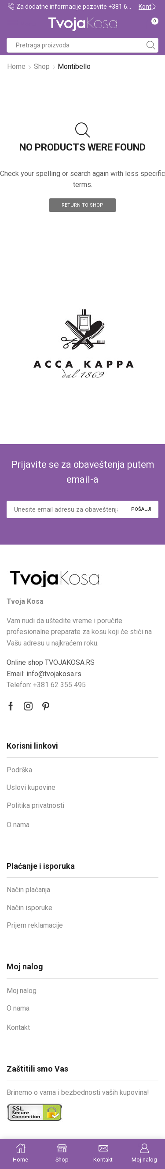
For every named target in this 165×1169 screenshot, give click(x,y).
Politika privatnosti (35, 805)
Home (16, 66)
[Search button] (151, 45)
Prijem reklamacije (35, 925)
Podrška (19, 770)
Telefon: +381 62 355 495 (46, 685)
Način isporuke (29, 908)
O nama (18, 825)
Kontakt (18, 1027)
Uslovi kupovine (31, 787)
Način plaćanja (28, 890)
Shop (42, 66)
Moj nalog (22, 990)
